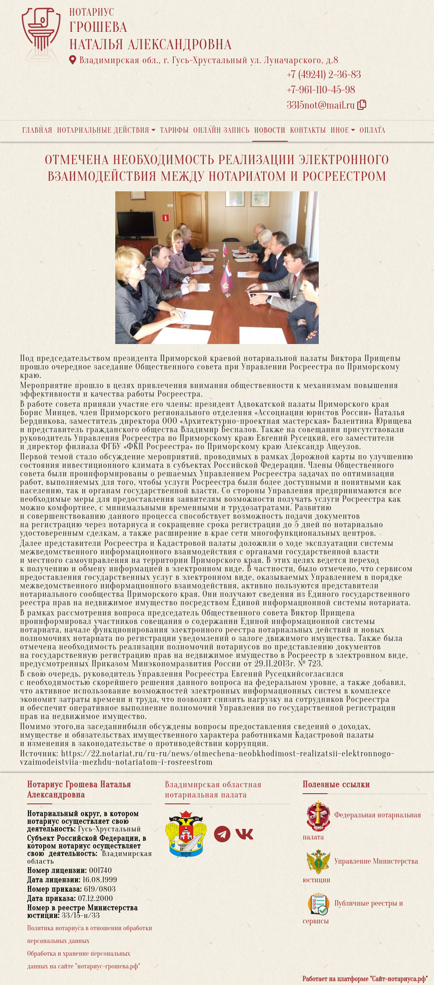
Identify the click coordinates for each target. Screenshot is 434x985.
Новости (270, 130)
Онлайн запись (221, 130)
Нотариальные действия (103, 130)
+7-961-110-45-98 (321, 90)
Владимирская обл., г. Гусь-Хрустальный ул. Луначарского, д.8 (204, 60)
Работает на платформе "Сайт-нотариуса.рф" (365, 979)
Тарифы (174, 130)
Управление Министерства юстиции (360, 866)
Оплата (373, 130)
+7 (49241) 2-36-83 (324, 75)
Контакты (308, 130)
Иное (340, 130)
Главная (37, 130)
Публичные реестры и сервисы (353, 909)
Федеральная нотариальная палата (362, 820)
